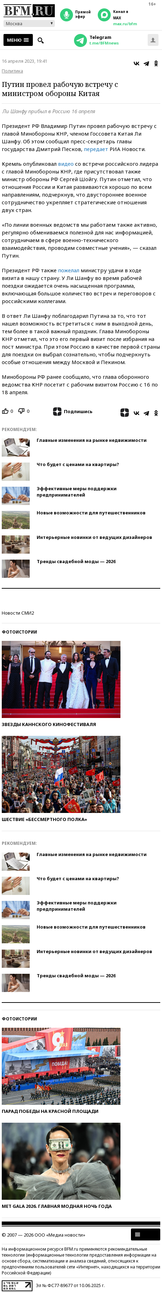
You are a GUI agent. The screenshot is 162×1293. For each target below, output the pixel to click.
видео (66, 163)
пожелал (68, 270)
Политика (12, 71)
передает (96, 148)
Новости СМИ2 (18, 613)
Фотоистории (19, 632)
